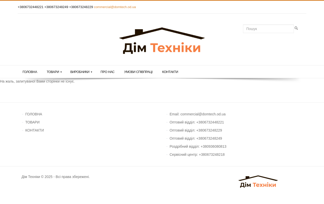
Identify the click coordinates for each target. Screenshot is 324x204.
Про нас (107, 72)
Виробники (81, 72)
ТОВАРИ (32, 122)
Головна (30, 72)
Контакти (170, 72)
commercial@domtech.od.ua (115, 7)
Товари (54, 72)
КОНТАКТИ (34, 130)
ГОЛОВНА (33, 114)
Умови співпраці (138, 72)
